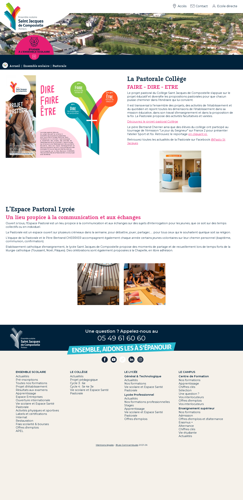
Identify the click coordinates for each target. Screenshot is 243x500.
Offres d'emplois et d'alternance (201, 419)
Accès (182, 6)
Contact (202, 6)
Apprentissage (26, 393)
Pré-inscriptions (27, 379)
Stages (129, 405)
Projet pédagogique (84, 379)
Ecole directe (227, 6)
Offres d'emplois (27, 427)
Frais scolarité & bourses (32, 424)
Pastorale (59, 66)
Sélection (185, 390)
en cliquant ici (198, 134)
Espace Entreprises (29, 397)
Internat (21, 417)
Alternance (186, 426)
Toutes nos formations (31, 383)
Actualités (22, 376)
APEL (19, 431)
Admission (186, 415)
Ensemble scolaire (36, 66)
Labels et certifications (31, 414)
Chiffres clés (187, 387)
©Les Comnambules (127, 444)
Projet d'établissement (31, 386)
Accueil (14, 66)
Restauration (24, 420)
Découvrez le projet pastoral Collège (152, 121)
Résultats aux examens (31, 390)
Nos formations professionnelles (147, 402)
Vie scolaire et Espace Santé (35, 403)
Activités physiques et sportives (37, 410)
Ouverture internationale (33, 400)
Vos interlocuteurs (191, 397)
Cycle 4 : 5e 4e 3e (82, 386)
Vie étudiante (188, 432)
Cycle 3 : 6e (77, 383)
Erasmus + (186, 422)
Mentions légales (105, 444)
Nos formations (135, 383)
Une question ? (189, 393)
